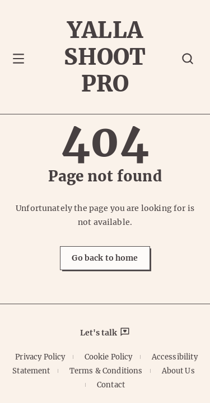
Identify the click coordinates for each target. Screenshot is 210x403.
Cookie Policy (109, 357)
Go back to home (105, 258)
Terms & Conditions (106, 371)
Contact (111, 385)
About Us (178, 371)
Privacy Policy (40, 357)
